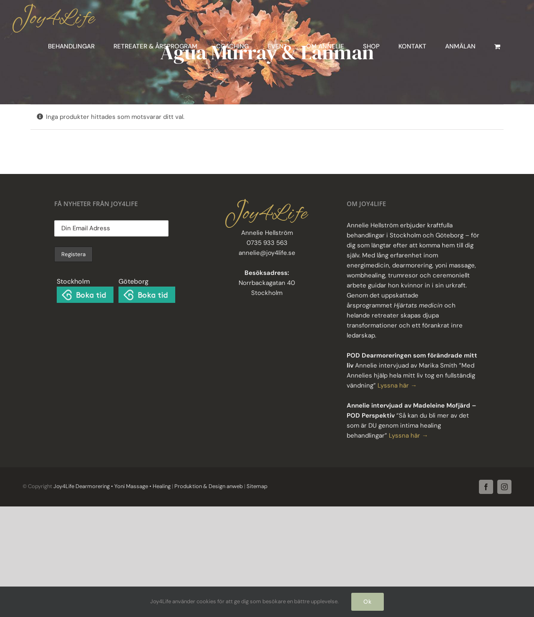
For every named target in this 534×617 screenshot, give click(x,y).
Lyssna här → (397, 385)
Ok (367, 601)
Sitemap (256, 486)
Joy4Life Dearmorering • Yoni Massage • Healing (112, 486)
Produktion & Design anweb (208, 486)
